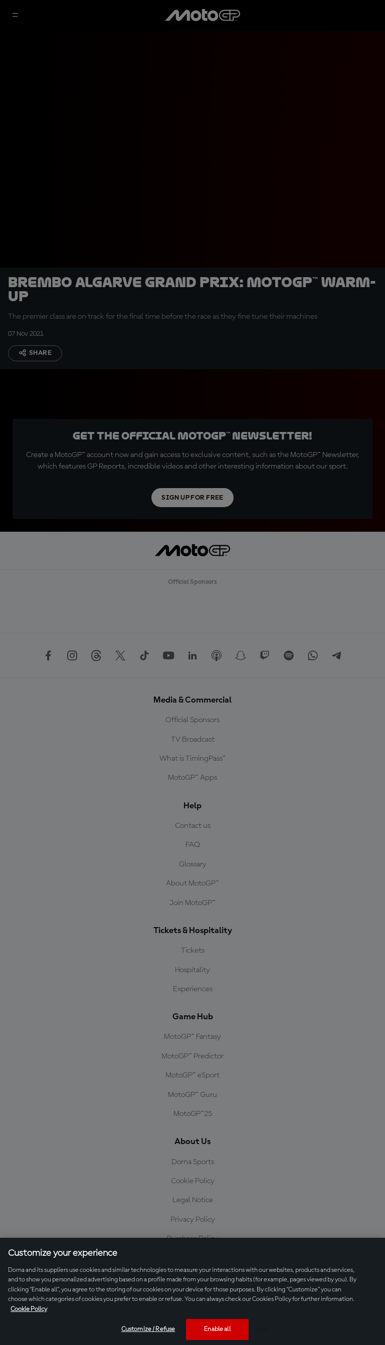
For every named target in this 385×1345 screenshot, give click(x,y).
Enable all (217, 1329)
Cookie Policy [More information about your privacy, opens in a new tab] (29, 1309)
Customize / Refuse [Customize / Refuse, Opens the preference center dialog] (148, 1329)
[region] (192, 1291)
